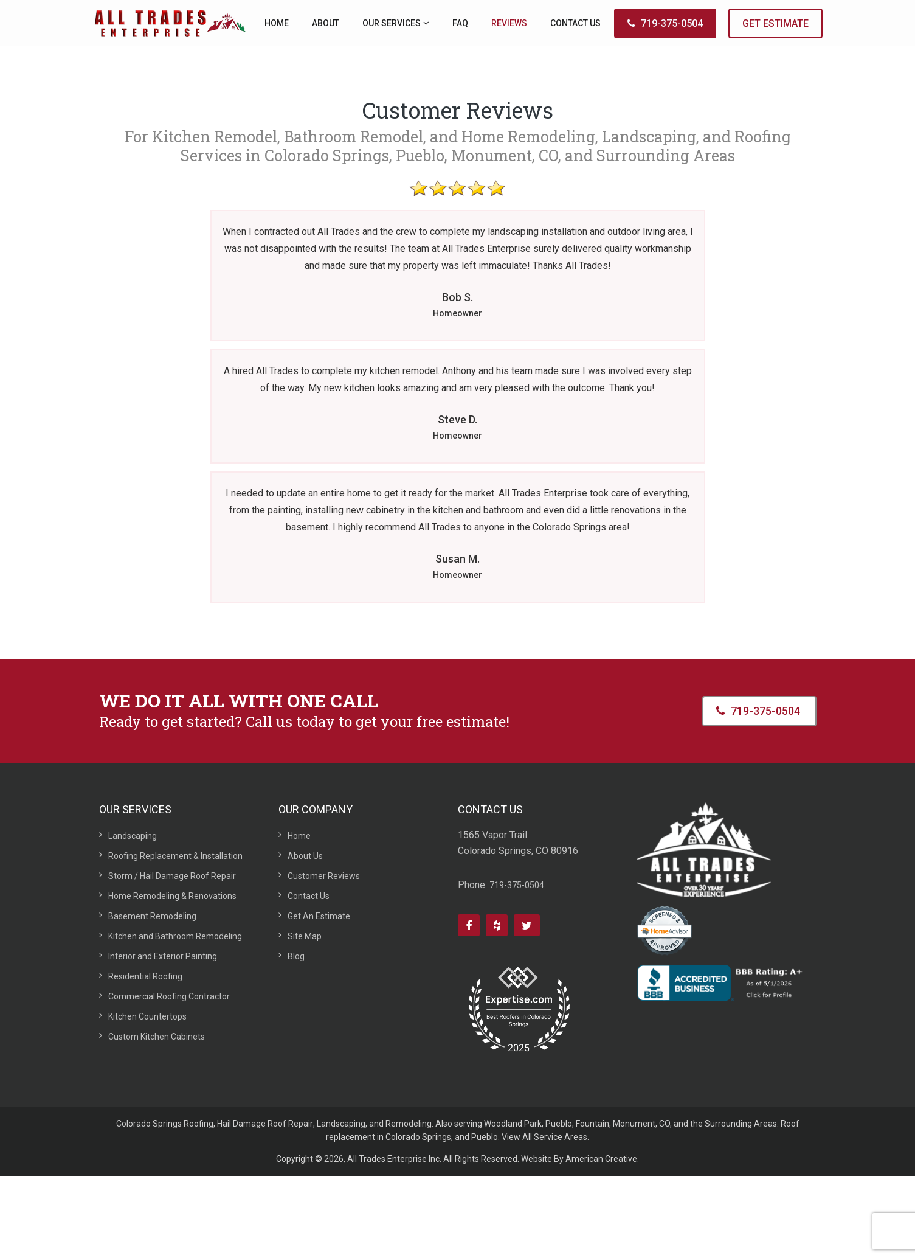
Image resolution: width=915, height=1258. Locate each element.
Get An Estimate (319, 916)
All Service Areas (554, 1137)
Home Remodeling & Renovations (172, 896)
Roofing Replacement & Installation (175, 856)
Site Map (305, 936)
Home (299, 836)
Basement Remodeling (152, 916)
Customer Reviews (324, 876)
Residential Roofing (145, 976)
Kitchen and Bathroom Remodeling (175, 936)
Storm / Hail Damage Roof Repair (172, 876)
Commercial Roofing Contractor (169, 996)
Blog (296, 956)
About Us (305, 856)
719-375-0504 (665, 23)
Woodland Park (513, 1123)
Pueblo (558, 1123)
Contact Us (309, 896)
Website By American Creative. (580, 1159)
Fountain (592, 1123)
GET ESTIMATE (775, 23)
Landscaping (132, 836)
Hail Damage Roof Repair (265, 1123)
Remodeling (408, 1123)
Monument (634, 1123)
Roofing (198, 1123)
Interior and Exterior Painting (162, 956)
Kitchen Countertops (147, 1016)
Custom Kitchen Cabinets (156, 1036)
